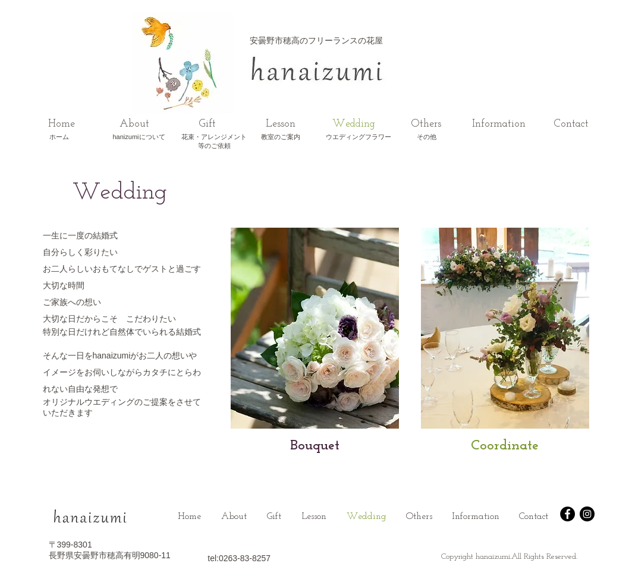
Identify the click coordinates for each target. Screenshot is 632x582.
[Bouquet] (315, 446)
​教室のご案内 (280, 136)
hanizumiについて (138, 136)
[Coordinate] (505, 446)
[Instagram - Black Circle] (587, 514)
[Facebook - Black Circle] (567, 514)
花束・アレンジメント (214, 136)
